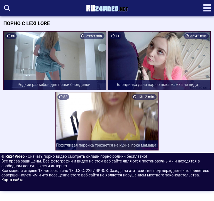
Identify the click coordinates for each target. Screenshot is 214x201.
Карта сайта (12, 180)
